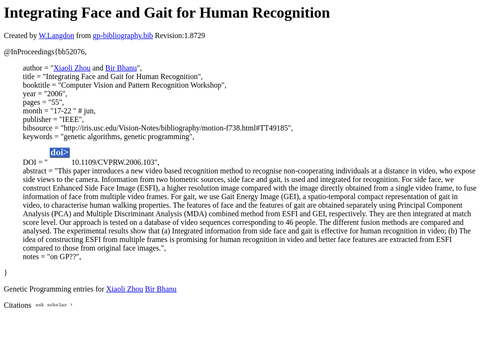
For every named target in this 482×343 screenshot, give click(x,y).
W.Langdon (56, 35)
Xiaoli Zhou (71, 68)
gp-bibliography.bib (123, 35)
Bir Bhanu (121, 68)
